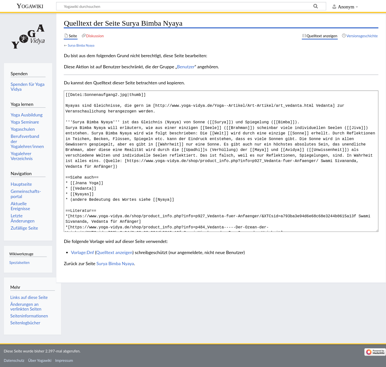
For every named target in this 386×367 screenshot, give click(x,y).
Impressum (64, 360)
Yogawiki (29, 6)
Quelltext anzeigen (114, 252)
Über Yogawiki (39, 360)
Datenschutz (14, 360)
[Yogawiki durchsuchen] (191, 6)
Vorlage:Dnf (82, 252)
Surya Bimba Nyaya (81, 45)
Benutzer (186, 66)
